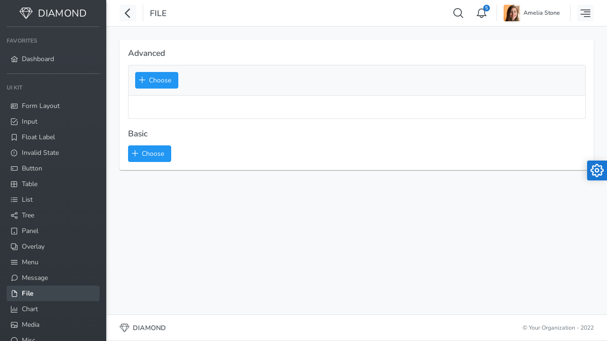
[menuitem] (53, 50)
